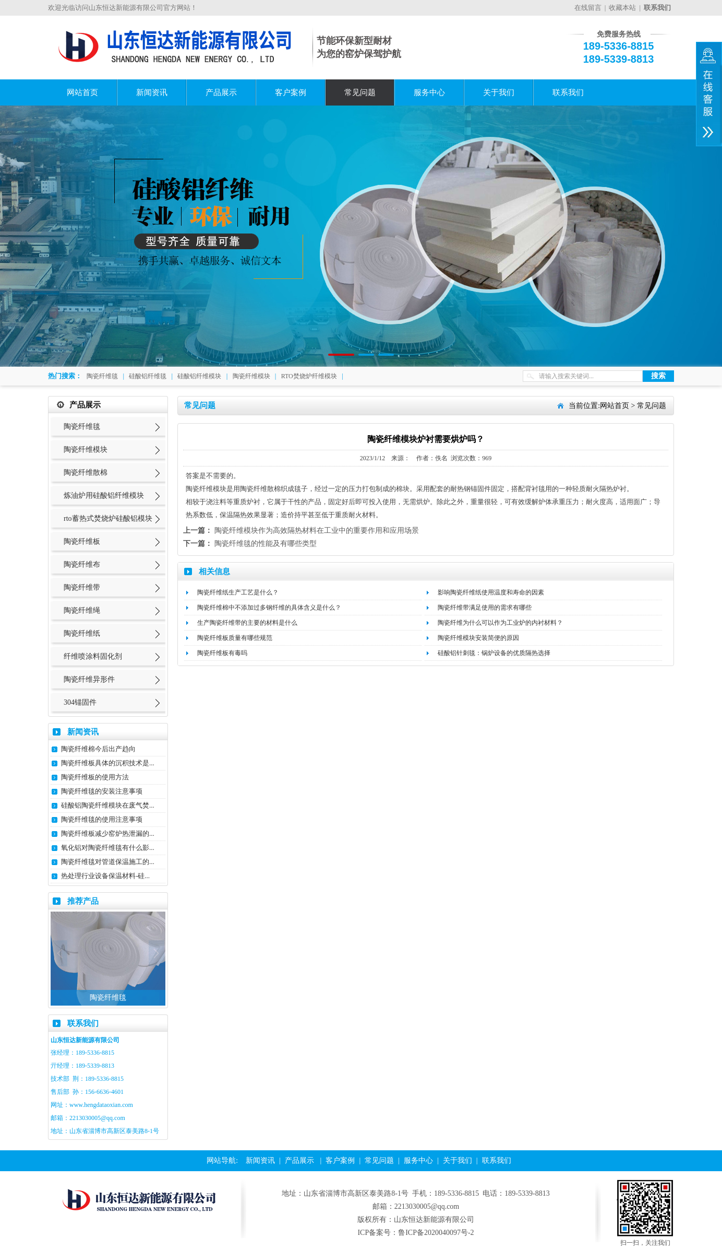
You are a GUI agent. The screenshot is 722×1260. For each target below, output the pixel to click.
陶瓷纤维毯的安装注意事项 (101, 791)
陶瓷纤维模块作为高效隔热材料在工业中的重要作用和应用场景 (316, 530)
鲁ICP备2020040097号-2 (436, 1232)
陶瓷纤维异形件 (89, 679)
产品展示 (221, 92)
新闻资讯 (151, 92)
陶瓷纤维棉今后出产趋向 (98, 749)
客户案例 (290, 92)
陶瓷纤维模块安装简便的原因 (478, 637)
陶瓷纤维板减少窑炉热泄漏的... (107, 833)
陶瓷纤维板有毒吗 (222, 653)
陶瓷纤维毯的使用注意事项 (101, 819)
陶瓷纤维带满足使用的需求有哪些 (485, 607)
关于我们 (498, 92)
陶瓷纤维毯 (102, 376)
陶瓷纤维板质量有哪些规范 (234, 637)
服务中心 (429, 92)
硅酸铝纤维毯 (147, 376)
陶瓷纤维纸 (82, 633)
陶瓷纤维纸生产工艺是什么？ (238, 592)
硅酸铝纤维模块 (199, 376)
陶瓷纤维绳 (82, 610)
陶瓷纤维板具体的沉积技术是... (107, 763)
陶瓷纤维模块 (251, 376)
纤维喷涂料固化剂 (93, 656)
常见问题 (360, 92)
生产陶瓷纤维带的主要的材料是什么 (247, 622)
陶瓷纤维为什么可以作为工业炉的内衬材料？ (500, 622)
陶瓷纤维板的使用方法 (95, 777)
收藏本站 (622, 7)
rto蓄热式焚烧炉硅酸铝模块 (108, 518)
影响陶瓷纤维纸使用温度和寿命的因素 (491, 592)
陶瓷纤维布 (82, 564)
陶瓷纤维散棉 (85, 472)
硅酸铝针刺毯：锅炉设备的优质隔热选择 (494, 653)
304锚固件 (80, 702)
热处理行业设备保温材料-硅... (105, 876)
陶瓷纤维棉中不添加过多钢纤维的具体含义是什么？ (269, 607)
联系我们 (568, 92)
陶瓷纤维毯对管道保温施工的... (107, 862)
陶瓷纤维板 (82, 541)
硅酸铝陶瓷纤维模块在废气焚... (107, 805)
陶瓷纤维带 (82, 587)
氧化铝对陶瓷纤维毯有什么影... (107, 847)
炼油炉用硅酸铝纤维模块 (104, 495)
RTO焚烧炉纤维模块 (309, 376)
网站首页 (82, 92)
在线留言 (587, 7)
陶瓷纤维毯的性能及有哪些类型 (265, 543)
